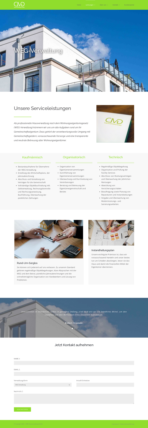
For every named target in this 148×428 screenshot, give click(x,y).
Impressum (115, 424)
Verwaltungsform (21, 380)
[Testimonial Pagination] (72, 328)
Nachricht (18, 391)
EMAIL (17, 369)
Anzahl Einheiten (83, 380)
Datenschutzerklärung (127, 424)
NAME (17, 359)
